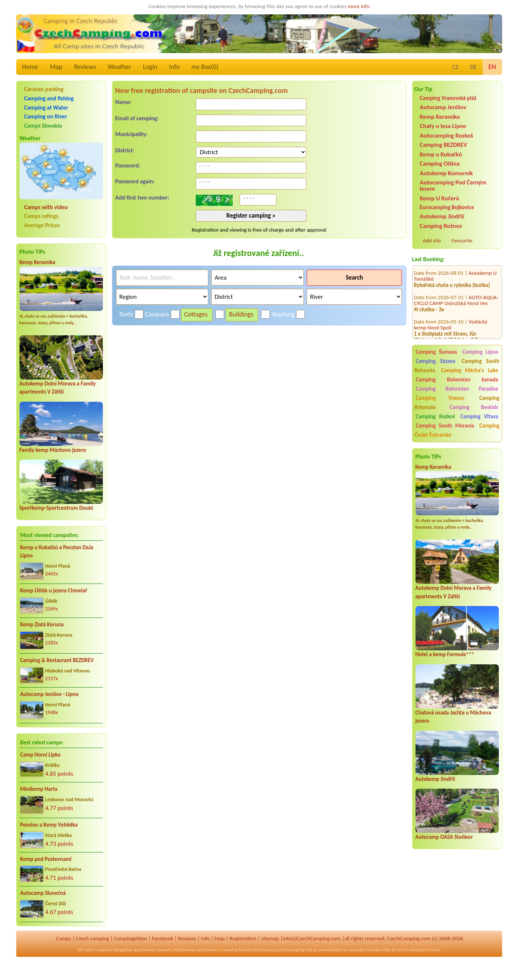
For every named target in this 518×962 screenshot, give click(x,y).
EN (492, 67)
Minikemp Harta (39, 789)
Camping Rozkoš (435, 416)
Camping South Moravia (445, 425)
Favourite (462, 240)
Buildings (241, 314)
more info (358, 6)
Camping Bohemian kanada (457, 379)
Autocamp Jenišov (443, 107)
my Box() (204, 67)
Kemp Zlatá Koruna (42, 624)
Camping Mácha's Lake (469, 370)
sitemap (270, 938)
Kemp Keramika (37, 262)
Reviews (85, 67)
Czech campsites (98, 949)
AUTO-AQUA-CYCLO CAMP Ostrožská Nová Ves (456, 292)
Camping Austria (236, 949)
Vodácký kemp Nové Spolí (450, 316)
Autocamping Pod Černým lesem (453, 186)
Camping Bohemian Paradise (457, 388)
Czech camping (92, 938)
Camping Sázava (435, 361)
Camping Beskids (473, 407)
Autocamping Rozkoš (446, 135)
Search (354, 277)
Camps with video (46, 207)
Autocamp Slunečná (43, 893)
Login (150, 67)
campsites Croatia (424, 949)
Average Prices (42, 225)
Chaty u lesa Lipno (443, 126)
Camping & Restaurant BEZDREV (57, 660)
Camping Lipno (480, 352)
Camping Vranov (440, 398)
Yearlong (283, 314)
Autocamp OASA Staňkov (444, 837)
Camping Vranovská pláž (448, 97)
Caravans (157, 314)
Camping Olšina (440, 163)
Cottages (196, 314)
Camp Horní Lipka (40, 754)
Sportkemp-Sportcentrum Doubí (56, 508)
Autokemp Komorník (446, 173)
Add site (432, 240)
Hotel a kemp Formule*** (445, 654)
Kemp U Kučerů (439, 198)
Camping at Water (46, 107)
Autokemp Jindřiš (442, 216)
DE (473, 66)
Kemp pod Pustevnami (46, 859)
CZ (455, 66)
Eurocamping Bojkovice (447, 207)
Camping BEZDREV (443, 145)
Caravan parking (44, 89)
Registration (243, 938)
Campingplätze (130, 938)
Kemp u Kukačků (441, 154)
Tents (126, 314)
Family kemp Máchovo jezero (53, 450)
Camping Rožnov (441, 226)
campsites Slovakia (364, 949)
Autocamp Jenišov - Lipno (49, 694)
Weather (119, 67)
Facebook (162, 938)
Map (56, 67)
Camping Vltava (479, 416)
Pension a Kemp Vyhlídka (49, 824)
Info (174, 67)
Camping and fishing (49, 98)
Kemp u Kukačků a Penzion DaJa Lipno (57, 551)
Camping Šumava (436, 352)
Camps (63, 938)
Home (30, 67)
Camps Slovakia (43, 125)
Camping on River (45, 116)
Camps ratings (41, 215)
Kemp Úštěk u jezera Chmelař (53, 590)
